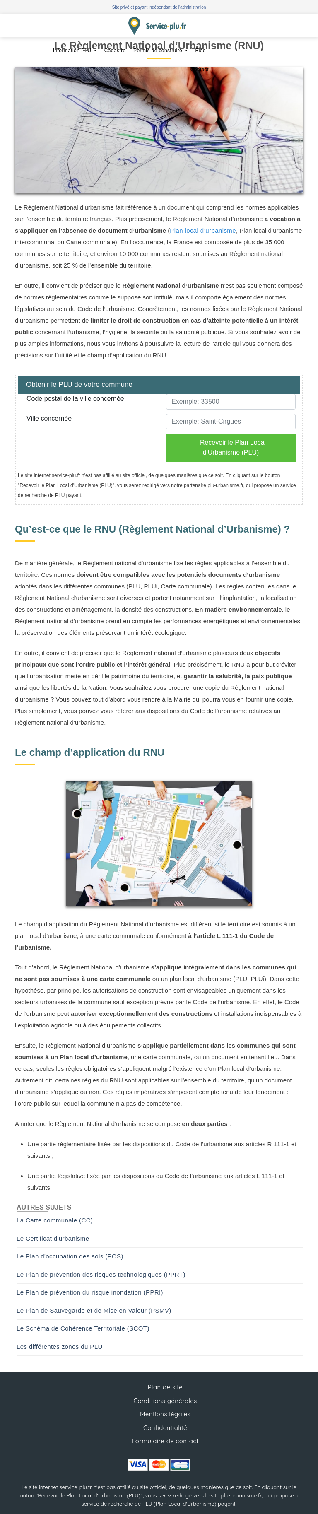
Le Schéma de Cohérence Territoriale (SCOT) (83, 1328)
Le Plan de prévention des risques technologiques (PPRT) (101, 1274)
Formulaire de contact (165, 1441)
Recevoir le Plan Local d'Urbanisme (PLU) (233, 447)
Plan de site (165, 1387)
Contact (199, 69)
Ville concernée (49, 418)
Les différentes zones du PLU (60, 1346)
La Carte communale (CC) (55, 1220)
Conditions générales (165, 1401)
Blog (200, 50)
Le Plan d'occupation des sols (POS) (70, 1256)
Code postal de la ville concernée (75, 398)
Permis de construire (158, 50)
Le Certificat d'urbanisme (53, 1238)
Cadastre (115, 50)
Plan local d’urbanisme (203, 230)
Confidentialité (165, 1428)
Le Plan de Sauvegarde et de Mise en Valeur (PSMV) (94, 1310)
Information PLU (73, 50)
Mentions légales (165, 1414)
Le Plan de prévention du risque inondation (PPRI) (90, 1292)
